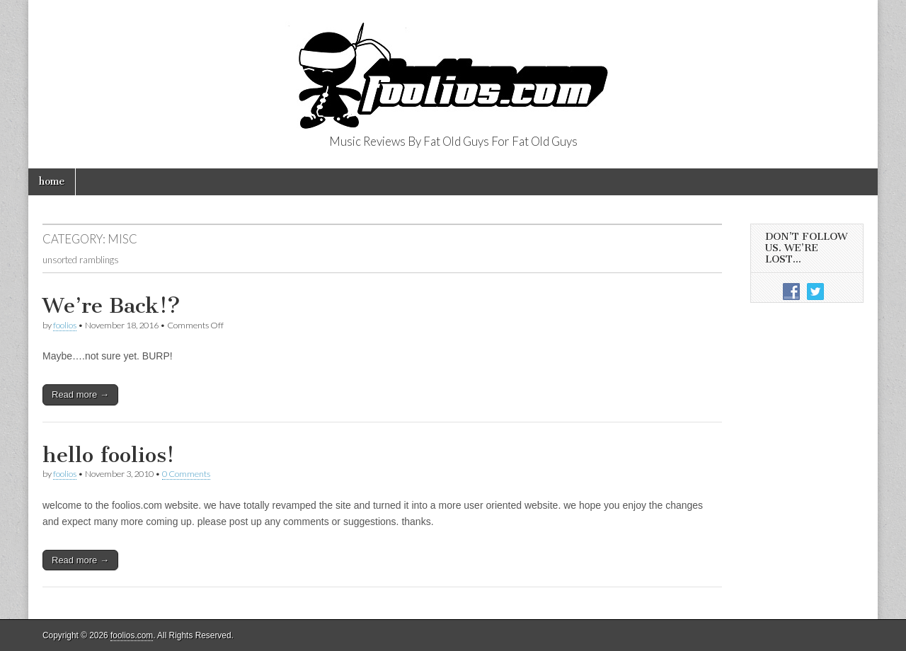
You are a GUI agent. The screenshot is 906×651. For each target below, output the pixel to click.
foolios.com (131, 635)
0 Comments (186, 473)
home (51, 181)
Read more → (80, 394)
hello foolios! (108, 455)
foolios (64, 325)
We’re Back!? (111, 305)
